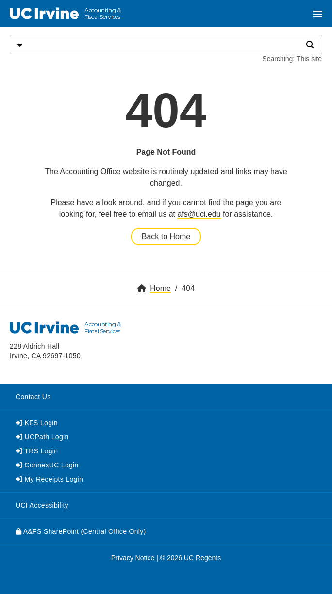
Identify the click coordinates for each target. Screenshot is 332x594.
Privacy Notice (132, 558)
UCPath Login (42, 437)
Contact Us (33, 397)
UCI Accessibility (42, 505)
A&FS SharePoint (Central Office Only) (81, 531)
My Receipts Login (49, 479)
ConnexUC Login (47, 465)
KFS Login (37, 423)
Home (160, 288)
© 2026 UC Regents (190, 558)
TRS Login (37, 451)
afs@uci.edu (198, 214)
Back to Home (166, 236)
